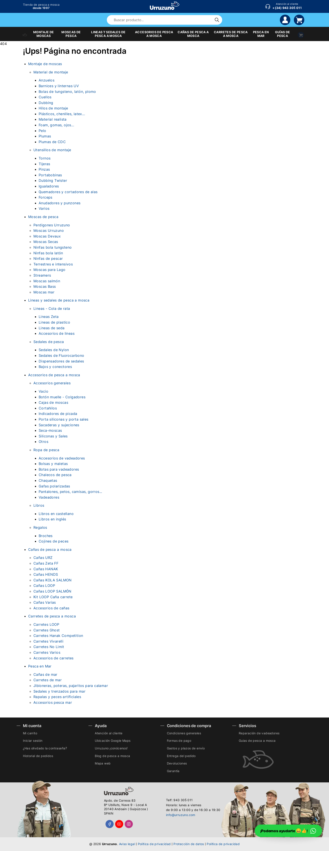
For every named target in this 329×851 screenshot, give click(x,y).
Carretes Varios (46, 652)
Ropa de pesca (46, 450)
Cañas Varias (44, 602)
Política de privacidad (154, 844)
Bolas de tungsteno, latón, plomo (67, 91)
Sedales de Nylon (54, 350)
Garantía (173, 771)
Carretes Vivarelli (48, 641)
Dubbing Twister (53, 180)
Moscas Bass (44, 286)
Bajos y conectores (55, 366)
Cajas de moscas (53, 402)
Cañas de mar (45, 674)
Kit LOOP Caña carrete (53, 597)
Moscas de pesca (43, 217)
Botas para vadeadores (59, 469)
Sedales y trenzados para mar (59, 691)
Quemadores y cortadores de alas (68, 192)
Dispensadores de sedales (61, 361)
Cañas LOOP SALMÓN (52, 591)
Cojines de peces (53, 541)
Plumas (45, 136)
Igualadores (49, 186)
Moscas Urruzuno (48, 230)
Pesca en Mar (40, 666)
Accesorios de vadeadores (62, 458)
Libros (38, 505)
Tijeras (44, 164)
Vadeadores (49, 497)
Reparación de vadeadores (259, 733)
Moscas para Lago (49, 269)
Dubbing (46, 103)
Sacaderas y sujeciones (59, 425)
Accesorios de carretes (53, 658)
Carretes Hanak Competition (58, 635)
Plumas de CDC (52, 142)
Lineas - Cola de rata (51, 308)
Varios (44, 208)
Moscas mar (43, 292)
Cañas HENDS (45, 574)
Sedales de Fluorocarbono (61, 355)
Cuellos (45, 97)
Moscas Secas (45, 241)
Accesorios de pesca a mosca (54, 375)
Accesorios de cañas (51, 608)
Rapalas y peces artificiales (57, 697)
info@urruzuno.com (180, 815)
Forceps (45, 197)
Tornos (44, 158)
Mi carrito (30, 733)
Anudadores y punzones (59, 203)
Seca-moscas (50, 430)
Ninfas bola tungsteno (52, 247)
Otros (43, 441)
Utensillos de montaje (52, 150)
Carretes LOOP (46, 624)
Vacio (43, 391)
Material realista (53, 119)
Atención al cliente (109, 733)
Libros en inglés (52, 519)
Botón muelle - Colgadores (62, 397)
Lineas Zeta (49, 316)
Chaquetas (48, 480)
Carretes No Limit (48, 647)
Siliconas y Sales (53, 436)
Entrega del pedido (181, 756)
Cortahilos (48, 408)
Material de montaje (50, 72)
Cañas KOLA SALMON (52, 580)
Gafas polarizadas (54, 486)
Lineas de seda (52, 328)
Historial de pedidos (38, 756)
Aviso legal (127, 844)
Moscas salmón (46, 281)
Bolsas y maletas (53, 463)
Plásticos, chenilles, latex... (62, 114)
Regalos (40, 527)
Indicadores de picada (58, 413)
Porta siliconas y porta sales (63, 419)
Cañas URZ (43, 557)
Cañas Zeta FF (45, 563)
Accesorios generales (52, 383)
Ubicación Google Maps (112, 740)
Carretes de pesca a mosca (52, 616)
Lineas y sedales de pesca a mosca (58, 300)
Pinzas (44, 169)
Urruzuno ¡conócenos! (111, 748)
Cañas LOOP (44, 585)
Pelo (42, 130)
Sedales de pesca (48, 342)
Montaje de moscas (45, 64)
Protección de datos (188, 844)
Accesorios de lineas (56, 333)
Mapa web (103, 763)
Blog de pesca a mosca (112, 756)
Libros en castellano (56, 513)
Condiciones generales (184, 733)
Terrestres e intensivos (53, 264)
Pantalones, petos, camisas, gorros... (70, 491)
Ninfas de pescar (48, 258)
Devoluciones (177, 763)
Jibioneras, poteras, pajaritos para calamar (70, 685)
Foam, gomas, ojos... (56, 125)
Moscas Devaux (47, 236)
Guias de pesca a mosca (257, 740)
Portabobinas (50, 175)
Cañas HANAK (45, 569)
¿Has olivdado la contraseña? (45, 748)
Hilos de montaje (53, 108)
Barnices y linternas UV (59, 86)
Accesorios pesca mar (52, 702)
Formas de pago (179, 740)
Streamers (42, 275)
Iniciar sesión (33, 740)
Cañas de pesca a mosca (50, 549)
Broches (46, 536)
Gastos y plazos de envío (186, 748)
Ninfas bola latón (48, 253)
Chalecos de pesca (55, 475)
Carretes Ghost (46, 630)
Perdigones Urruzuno (51, 225)
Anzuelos (46, 80)
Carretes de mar (47, 680)
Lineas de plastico (54, 322)
